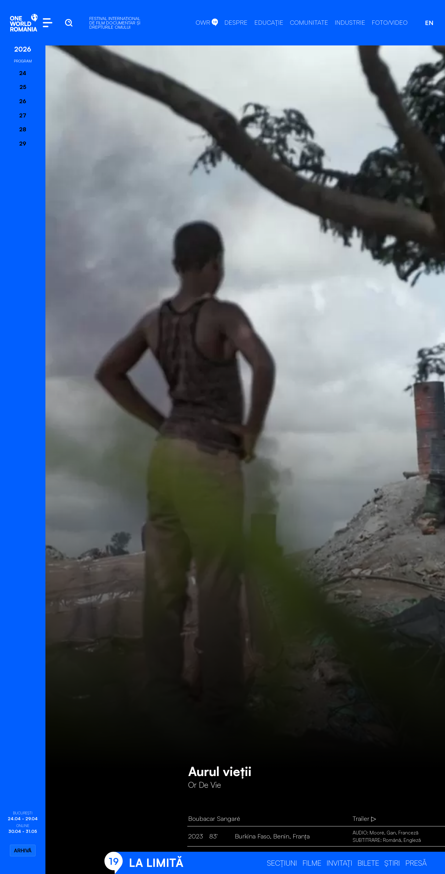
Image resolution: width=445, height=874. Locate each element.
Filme (312, 863)
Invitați (339, 863)
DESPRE (236, 22)
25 (22, 86)
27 (22, 115)
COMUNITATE (309, 22)
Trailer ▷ (364, 818)
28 (22, 129)
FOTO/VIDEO (390, 22)
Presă (416, 863)
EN (429, 23)
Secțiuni (282, 863)
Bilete (368, 863)
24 (22, 73)
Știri (392, 863)
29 (22, 143)
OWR (207, 23)
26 (22, 101)
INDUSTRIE (350, 22)
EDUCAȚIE (268, 22)
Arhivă (23, 850)
